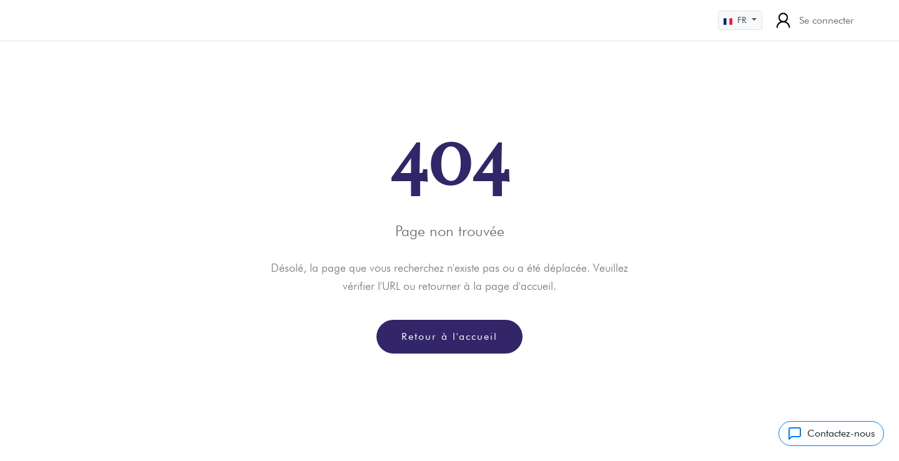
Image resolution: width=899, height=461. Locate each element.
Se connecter (813, 20)
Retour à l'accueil (449, 336)
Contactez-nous (831, 433)
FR (736, 20)
